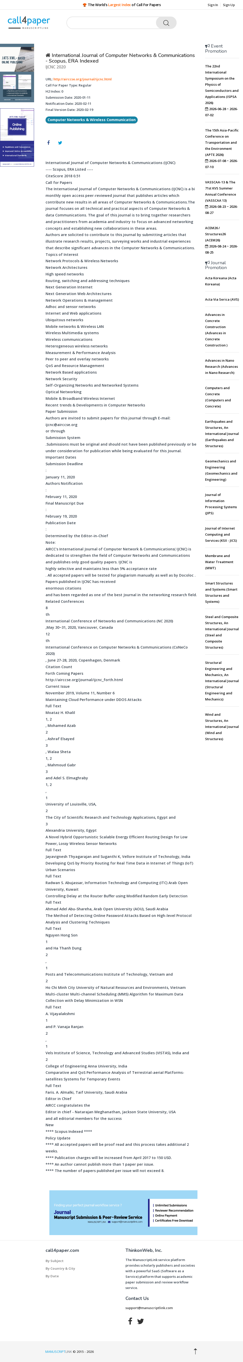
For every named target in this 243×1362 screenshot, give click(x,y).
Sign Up (229, 5)
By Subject (55, 1260)
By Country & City (60, 1268)
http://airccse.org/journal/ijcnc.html (82, 79)
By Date (52, 1276)
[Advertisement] (224, 823)
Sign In (213, 5)
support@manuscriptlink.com (149, 1308)
